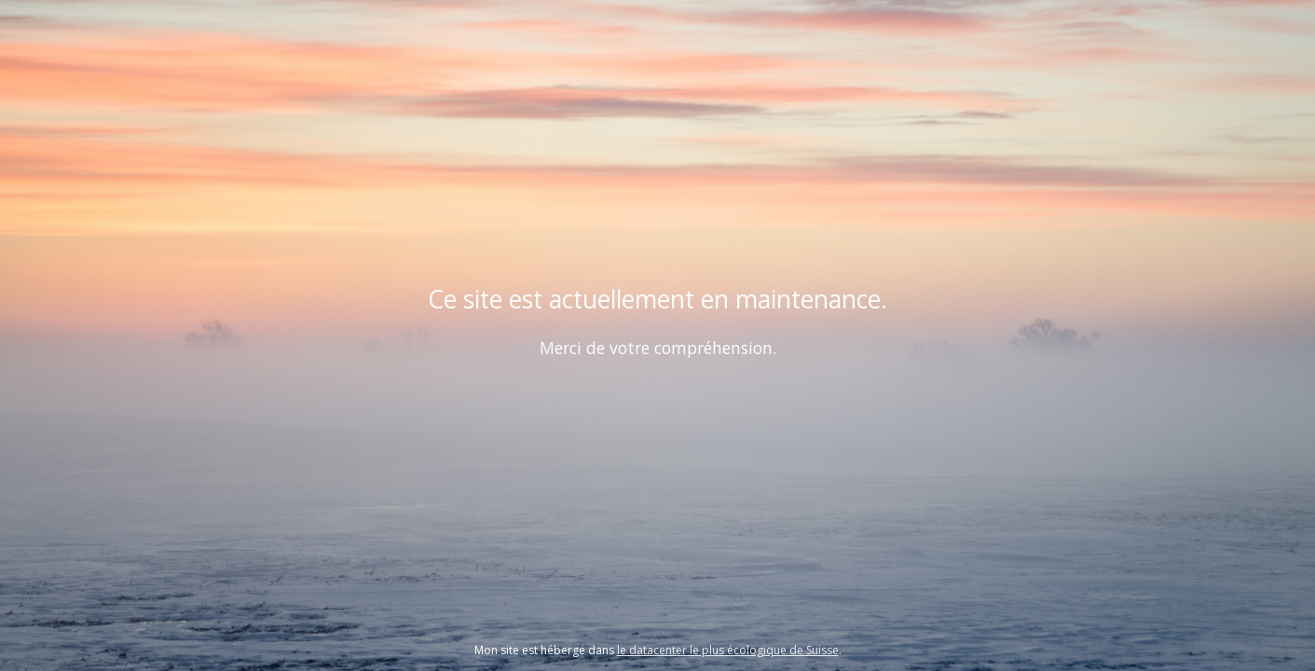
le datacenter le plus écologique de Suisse (728, 650)
